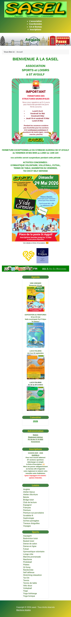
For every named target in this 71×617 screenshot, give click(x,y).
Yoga (25, 591)
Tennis (26, 580)
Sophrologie (28, 518)
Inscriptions (35, 29)
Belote (26, 497)
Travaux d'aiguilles (31, 523)
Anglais (26, 489)
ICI (44, 464)
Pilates (26, 564)
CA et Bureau (35, 27)
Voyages (27, 526)
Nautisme (27, 559)
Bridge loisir (28, 500)
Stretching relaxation (32, 575)
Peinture (27, 510)
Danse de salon (30, 543)
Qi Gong (26, 567)
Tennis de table (30, 583)
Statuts (35, 435)
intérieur (35, 437)
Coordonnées (35, 24)
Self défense (28, 572)
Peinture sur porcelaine (33, 513)
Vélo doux (27, 585)
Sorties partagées (31, 521)
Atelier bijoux (29, 492)
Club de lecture (30, 502)
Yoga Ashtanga (30, 593)
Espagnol (27, 505)
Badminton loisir (30, 538)
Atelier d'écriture (30, 494)
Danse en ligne (29, 546)
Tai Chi (26, 578)
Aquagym (27, 536)
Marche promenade (32, 557)
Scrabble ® (28, 515)
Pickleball (27, 562)
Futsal (26, 549)
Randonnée (28, 570)
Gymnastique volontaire (33, 551)
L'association (35, 21)
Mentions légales (23, 610)
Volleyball (27, 588)
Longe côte (28, 554)
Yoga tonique (29, 596)
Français (27, 507)
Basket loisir (28, 541)
